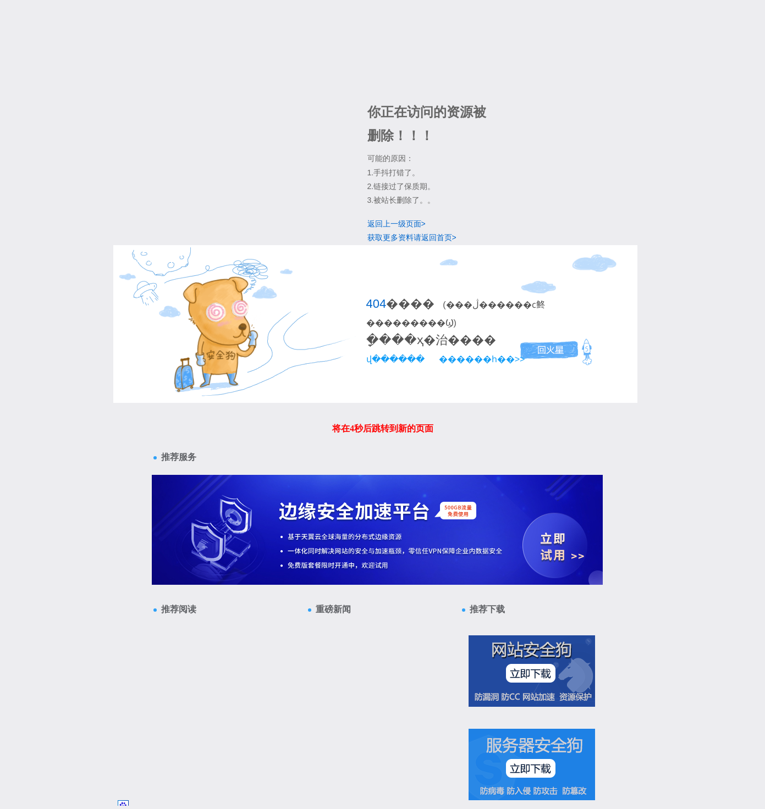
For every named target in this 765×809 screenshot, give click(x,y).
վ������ (395, 359)
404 (376, 304)
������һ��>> (482, 359)
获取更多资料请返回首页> (411, 237)
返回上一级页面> (396, 223)
